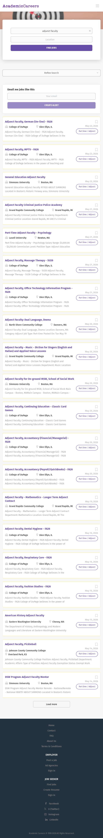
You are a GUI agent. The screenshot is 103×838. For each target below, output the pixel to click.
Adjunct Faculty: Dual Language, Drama (28, 319)
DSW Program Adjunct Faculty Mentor (27, 677)
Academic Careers (37, 833)
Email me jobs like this (21, 89)
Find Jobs (51, 47)
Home (51, 725)
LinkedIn (53, 819)
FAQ (52, 735)
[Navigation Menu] (97, 5)
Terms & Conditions (51, 746)
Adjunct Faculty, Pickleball (20, 644)
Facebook (54, 803)
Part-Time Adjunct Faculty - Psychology (28, 232)
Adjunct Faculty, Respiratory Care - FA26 (28, 557)
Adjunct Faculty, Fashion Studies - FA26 (28, 586)
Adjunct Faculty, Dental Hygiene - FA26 (27, 528)
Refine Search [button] (51, 73)
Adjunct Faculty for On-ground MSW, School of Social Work (39, 378)
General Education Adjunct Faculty (25, 177)
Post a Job (51, 760)
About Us (51, 741)
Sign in (51, 770)
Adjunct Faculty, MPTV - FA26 (22, 149)
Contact (51, 730)
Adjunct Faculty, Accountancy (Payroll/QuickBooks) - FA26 (39, 469)
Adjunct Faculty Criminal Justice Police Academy (33, 204)
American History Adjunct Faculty (24, 615)
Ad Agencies (51, 765)
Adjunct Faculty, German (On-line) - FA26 (28, 121)
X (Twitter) (53, 809)
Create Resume (51, 789)
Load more (51, 704)
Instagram (54, 814)
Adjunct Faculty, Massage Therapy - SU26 (29, 260)
